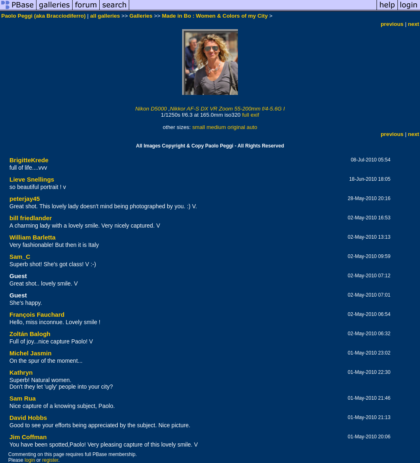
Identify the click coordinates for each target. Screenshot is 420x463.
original (236, 127)
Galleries (140, 16)
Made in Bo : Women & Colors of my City (215, 16)
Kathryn (21, 372)
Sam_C (19, 256)
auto (252, 127)
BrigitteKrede (28, 160)
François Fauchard (36, 314)
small (198, 127)
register (50, 460)
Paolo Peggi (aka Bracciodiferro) (43, 16)
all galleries (105, 16)
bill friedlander (30, 217)
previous (392, 24)
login (30, 460)
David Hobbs (28, 417)
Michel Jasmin (30, 353)
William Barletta (32, 237)
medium (216, 127)
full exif (250, 115)
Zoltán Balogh (29, 333)
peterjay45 (24, 198)
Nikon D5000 (151, 109)
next (413, 24)
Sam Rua (22, 398)
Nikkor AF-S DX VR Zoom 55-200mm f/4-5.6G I (227, 109)
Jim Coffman (28, 436)
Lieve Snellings (31, 179)
